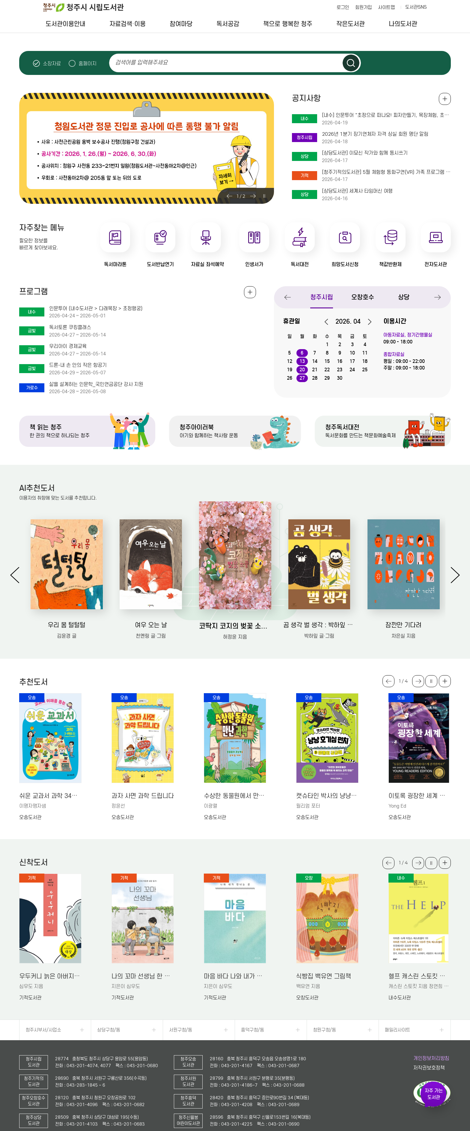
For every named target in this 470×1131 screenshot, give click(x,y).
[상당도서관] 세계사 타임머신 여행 (357, 191)
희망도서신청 (345, 264)
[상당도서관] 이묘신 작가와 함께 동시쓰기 (365, 153)
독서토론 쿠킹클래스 (70, 327)
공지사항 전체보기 (445, 99)
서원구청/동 (180, 1030)
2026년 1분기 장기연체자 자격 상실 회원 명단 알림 (375, 134)
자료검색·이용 (127, 24)
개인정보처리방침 (431, 1058)
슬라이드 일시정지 (440, 63)
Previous (229, 196)
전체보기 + (250, 292)
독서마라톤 (115, 264)
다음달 (366, 322)
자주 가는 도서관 (434, 1094)
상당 (403, 297)
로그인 (343, 7)
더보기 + (445, 681)
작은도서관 (350, 24)
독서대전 (300, 264)
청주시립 (321, 297)
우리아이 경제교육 (68, 346)
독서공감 (227, 24)
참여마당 (181, 24)
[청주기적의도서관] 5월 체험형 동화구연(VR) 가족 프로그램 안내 (386, 172)
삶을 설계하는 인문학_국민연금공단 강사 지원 (96, 384)
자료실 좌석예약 (207, 264)
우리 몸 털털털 (66, 625)
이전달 (329, 322)
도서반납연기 (160, 264)
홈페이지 (88, 64)
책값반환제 (390, 264)
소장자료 (52, 64)
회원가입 (363, 7)
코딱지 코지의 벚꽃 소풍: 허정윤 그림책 (235, 626)
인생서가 (254, 264)
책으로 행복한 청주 (287, 24)
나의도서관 (403, 24)
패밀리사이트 (397, 1030)
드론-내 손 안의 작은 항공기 (78, 365)
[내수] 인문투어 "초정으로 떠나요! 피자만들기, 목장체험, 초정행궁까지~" (386, 115)
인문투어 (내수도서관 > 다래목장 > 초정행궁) (95, 308)
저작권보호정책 (429, 1068)
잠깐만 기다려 (403, 625)
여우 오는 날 (151, 625)
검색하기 (351, 63)
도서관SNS (416, 7)
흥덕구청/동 (252, 1030)
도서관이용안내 (65, 24)
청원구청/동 (324, 1030)
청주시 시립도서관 (88, 7)
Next (253, 196)
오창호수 (362, 297)
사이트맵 (386, 7)
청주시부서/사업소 (43, 1030)
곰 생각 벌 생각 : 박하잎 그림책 (319, 625)
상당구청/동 (108, 1030)
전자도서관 (435, 264)
